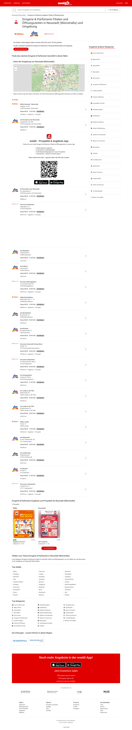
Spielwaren (95, 166)
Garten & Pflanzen (97, 97)
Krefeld (66, 595)
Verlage (48, 706)
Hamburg (15, 574)
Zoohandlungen (96, 191)
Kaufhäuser (95, 116)
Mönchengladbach (70, 584)
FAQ (47, 708)
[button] (82, 66)
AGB (101, 710)
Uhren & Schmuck (97, 185)
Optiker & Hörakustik (98, 134)
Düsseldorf (16, 589)
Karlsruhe (67, 571)
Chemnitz (67, 589)
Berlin (70, 4)
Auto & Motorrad (97, 53)
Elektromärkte (96, 91)
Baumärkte (95, 65)
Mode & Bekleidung (98, 128)
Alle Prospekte (49, 548)
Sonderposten (96, 160)
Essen (14, 592)
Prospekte (7, 3)
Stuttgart (15, 584)
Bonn (40, 589)
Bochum (41, 582)
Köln (14, 579)
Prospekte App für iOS (66, 678)
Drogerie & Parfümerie (98, 84)
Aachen (66, 582)
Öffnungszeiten (23, 706)
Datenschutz (104, 708)
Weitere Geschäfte (97, 197)
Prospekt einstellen (52, 705)
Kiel (65, 592)
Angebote (22, 710)
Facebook (76, 705)
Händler (17, 3)
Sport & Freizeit (96, 172)
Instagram (76, 708)
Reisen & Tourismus (98, 141)
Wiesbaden (68, 574)
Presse (102, 706)
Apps (126, 3)
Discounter (95, 78)
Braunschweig (68, 587)
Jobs (101, 705)
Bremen (15, 595)
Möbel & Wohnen (97, 122)
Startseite (22, 705)
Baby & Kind (95, 59)
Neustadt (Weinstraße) (19, 15)
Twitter (75, 706)
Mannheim (41, 592)
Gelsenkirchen (69, 579)
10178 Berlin (113, 10)
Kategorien (26, 3)
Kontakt (48, 710)
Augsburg (67, 577)
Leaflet (67, 90)
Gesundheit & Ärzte (97, 103)
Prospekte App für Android (66, 675)
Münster (41, 595)
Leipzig (40, 574)
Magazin (119, 3)
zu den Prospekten (21, 49)
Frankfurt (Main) (17, 582)
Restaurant (95, 147)
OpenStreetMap (75, 90)
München (15, 577)
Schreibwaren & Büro (45, 623)
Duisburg (41, 579)
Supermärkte (96, 178)
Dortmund (15, 587)
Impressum (103, 712)
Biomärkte (95, 72)
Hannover (41, 571)
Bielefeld (41, 587)
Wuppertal (41, 584)
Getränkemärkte (97, 109)
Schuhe (94, 153)
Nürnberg (41, 577)
